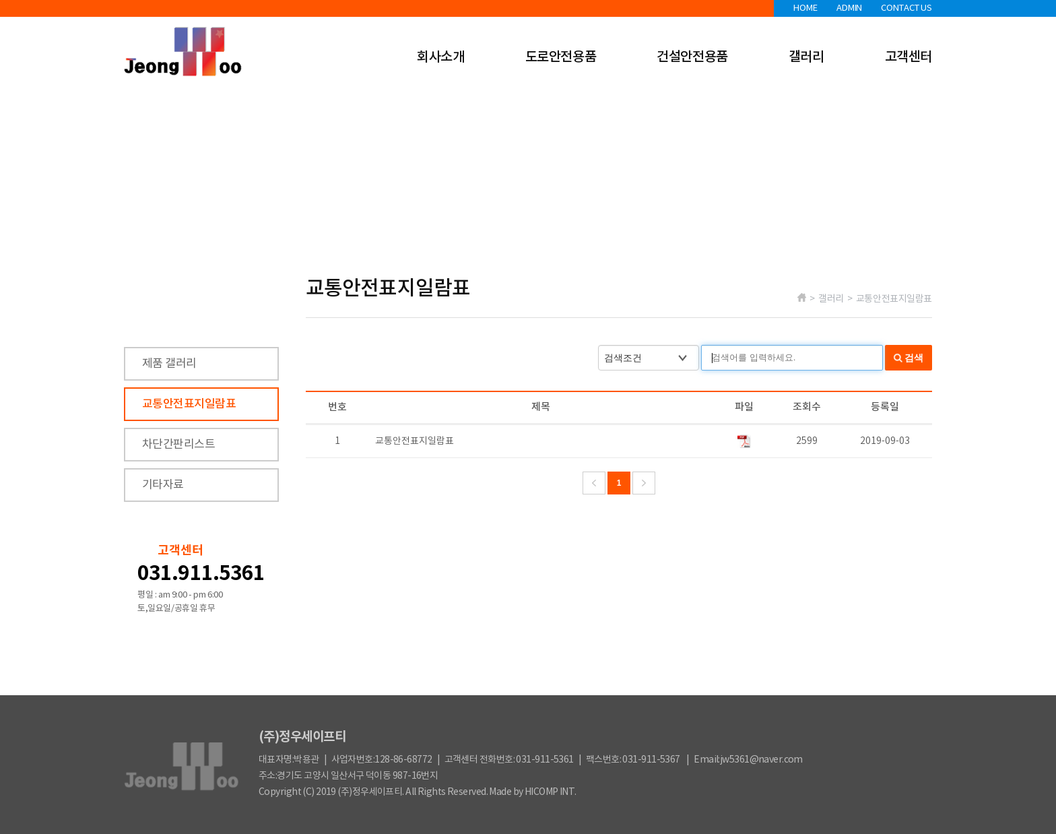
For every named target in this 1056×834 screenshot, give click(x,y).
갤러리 (806, 57)
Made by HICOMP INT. (532, 792)
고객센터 (908, 57)
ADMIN (849, 8)
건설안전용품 (692, 57)
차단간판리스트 (178, 444)
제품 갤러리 (169, 364)
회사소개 (440, 57)
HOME (805, 8)
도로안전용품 (561, 57)
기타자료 (163, 485)
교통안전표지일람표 (189, 404)
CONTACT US (906, 8)
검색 (913, 357)
